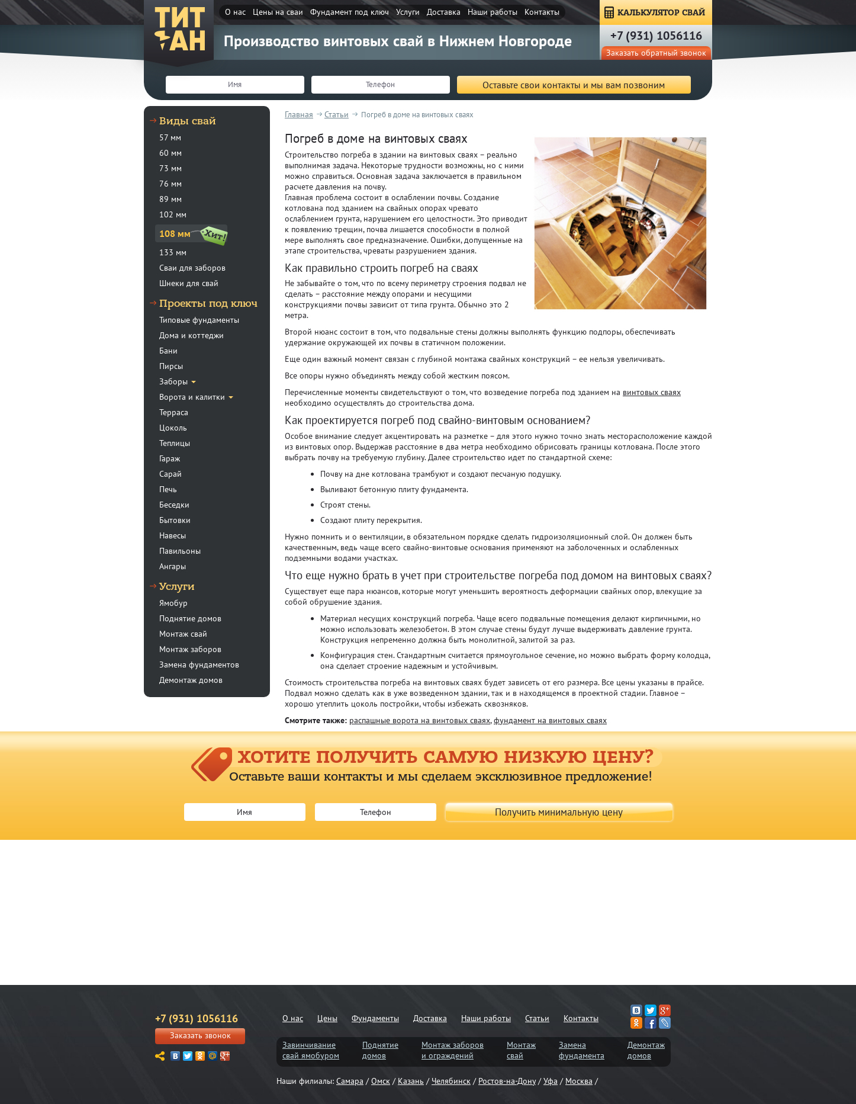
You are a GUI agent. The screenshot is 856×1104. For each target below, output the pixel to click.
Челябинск (451, 1081)
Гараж (169, 458)
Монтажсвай (521, 1050)
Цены (327, 1018)
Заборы (173, 381)
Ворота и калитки (192, 396)
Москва (579, 1081)
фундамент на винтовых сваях (550, 720)
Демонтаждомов (646, 1050)
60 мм (170, 152)
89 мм (170, 199)
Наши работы (492, 12)
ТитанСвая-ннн (179, 29)
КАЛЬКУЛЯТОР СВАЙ (661, 13)
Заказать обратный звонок (656, 52)
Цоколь (173, 427)
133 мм (172, 252)
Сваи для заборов (192, 267)
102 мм (172, 214)
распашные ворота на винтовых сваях (419, 720)
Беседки (174, 504)
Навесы (172, 535)
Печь (168, 489)
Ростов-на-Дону (507, 1081)
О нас (235, 12)
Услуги (408, 12)
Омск (380, 1081)
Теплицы (174, 443)
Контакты (541, 12)
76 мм (170, 183)
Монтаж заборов (190, 649)
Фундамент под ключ (349, 12)
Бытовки (175, 520)
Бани (168, 350)
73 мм (170, 168)
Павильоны (180, 550)
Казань (411, 1081)
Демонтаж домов (191, 680)
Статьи (537, 1018)
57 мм (170, 137)
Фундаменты (375, 1018)
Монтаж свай (183, 633)
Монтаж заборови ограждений (452, 1050)
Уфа (550, 1081)
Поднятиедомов (380, 1050)
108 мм (175, 233)
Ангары (172, 566)
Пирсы (171, 366)
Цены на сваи (278, 12)
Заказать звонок (200, 1035)
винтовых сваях (652, 392)
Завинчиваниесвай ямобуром (310, 1050)
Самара (349, 1081)
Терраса (173, 412)
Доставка (444, 12)
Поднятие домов (190, 618)
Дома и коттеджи (191, 335)
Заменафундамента (581, 1050)
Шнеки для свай (188, 283)
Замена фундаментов (199, 664)
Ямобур (173, 603)
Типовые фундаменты (199, 319)
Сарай (170, 473)
